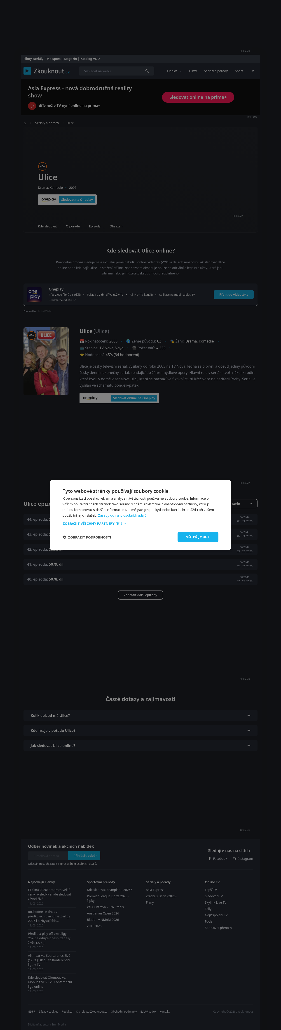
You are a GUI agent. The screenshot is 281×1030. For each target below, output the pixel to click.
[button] (140, 523)
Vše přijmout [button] (198, 537)
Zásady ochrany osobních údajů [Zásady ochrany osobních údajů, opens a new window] (122, 515)
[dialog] (140, 515)
